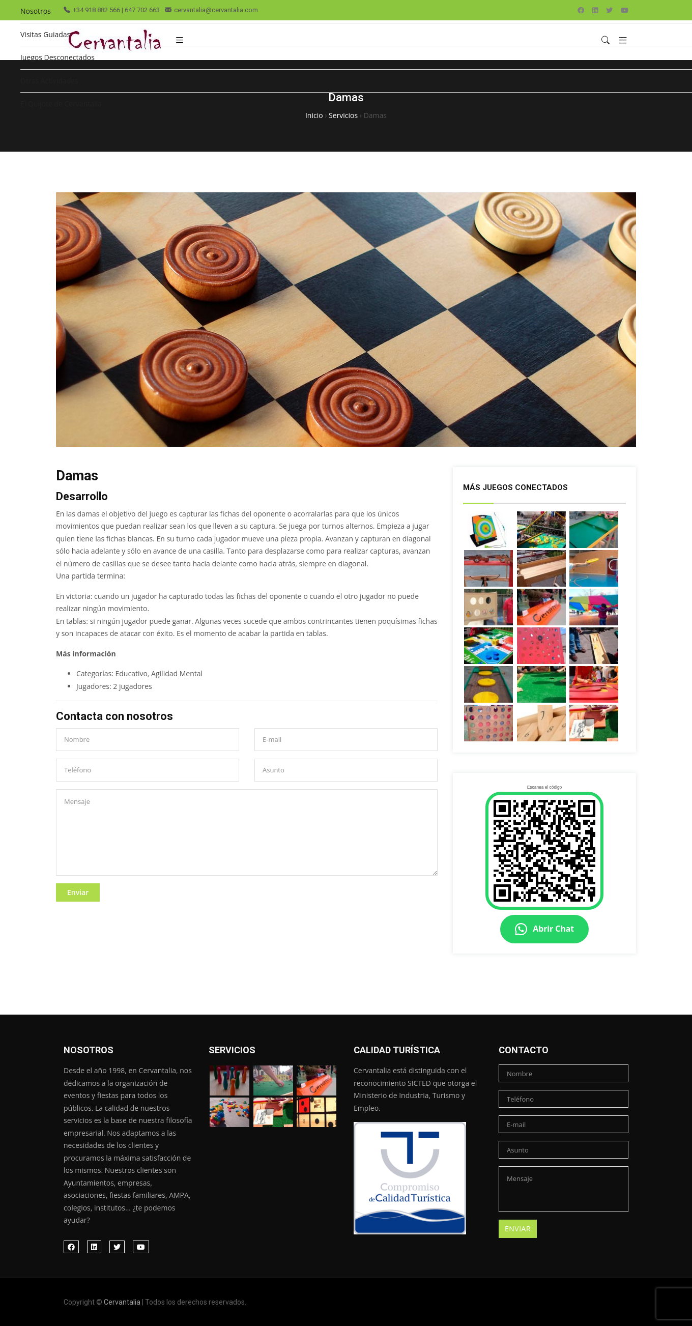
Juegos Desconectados (57, 57)
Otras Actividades (49, 80)
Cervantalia (122, 1302)
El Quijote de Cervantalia (61, 103)
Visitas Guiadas (45, 34)
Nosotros (35, 11)
